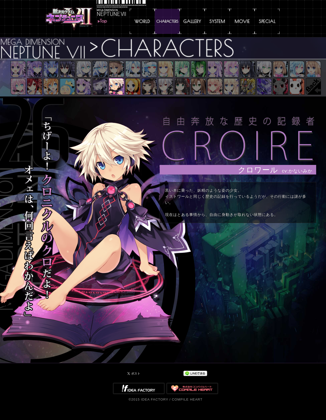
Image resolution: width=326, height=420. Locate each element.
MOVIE (242, 21)
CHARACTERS (167, 21)
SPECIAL (267, 21)
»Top (102, 20)
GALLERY (192, 21)
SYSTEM (217, 21)
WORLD (142, 21)
